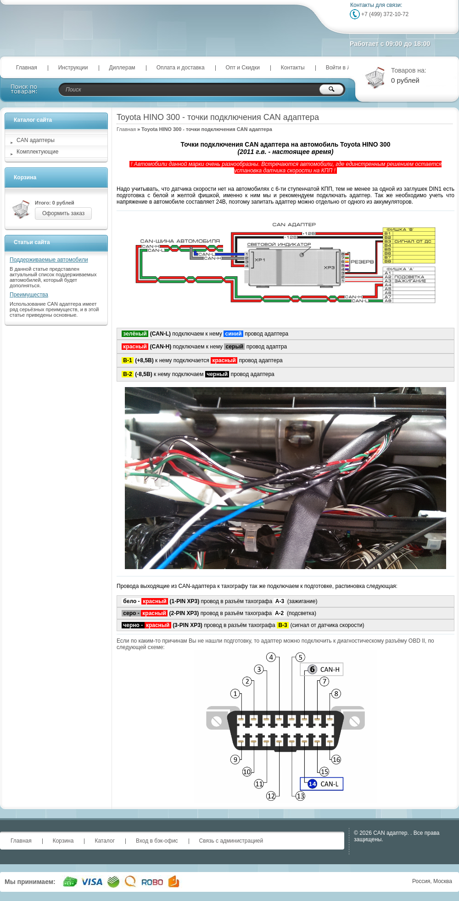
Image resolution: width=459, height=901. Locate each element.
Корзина (25, 177)
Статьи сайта (32, 242)
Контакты (293, 67)
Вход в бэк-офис (157, 841)
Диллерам (122, 67)
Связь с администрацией (231, 841)
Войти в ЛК (340, 67)
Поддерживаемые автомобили (49, 260)
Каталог (105, 841)
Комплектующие (37, 151)
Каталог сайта (33, 120)
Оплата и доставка (181, 67)
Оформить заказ (63, 213)
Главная (26, 67)
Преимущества (29, 294)
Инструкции (73, 67)
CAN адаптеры (36, 140)
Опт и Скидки (243, 67)
